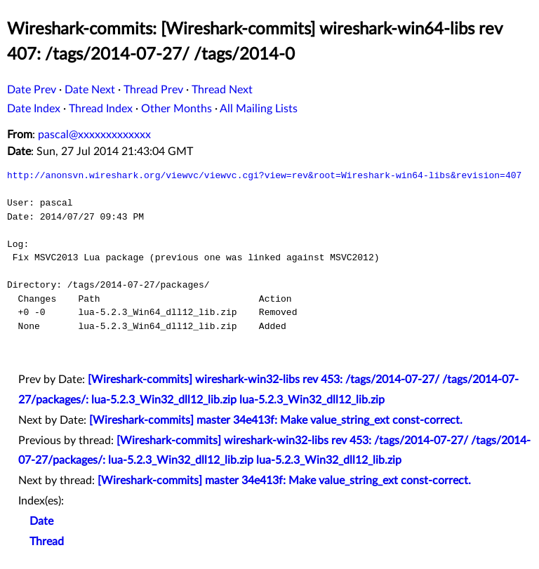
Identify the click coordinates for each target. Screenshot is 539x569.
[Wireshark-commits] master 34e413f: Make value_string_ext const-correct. (276, 420)
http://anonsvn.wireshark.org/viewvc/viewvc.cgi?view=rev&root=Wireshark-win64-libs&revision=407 (264, 175)
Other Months (176, 108)
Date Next (90, 89)
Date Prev (31, 89)
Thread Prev (153, 89)
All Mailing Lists (259, 108)
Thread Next (222, 89)
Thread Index (101, 108)
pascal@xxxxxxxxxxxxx (94, 134)
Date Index (33, 108)
